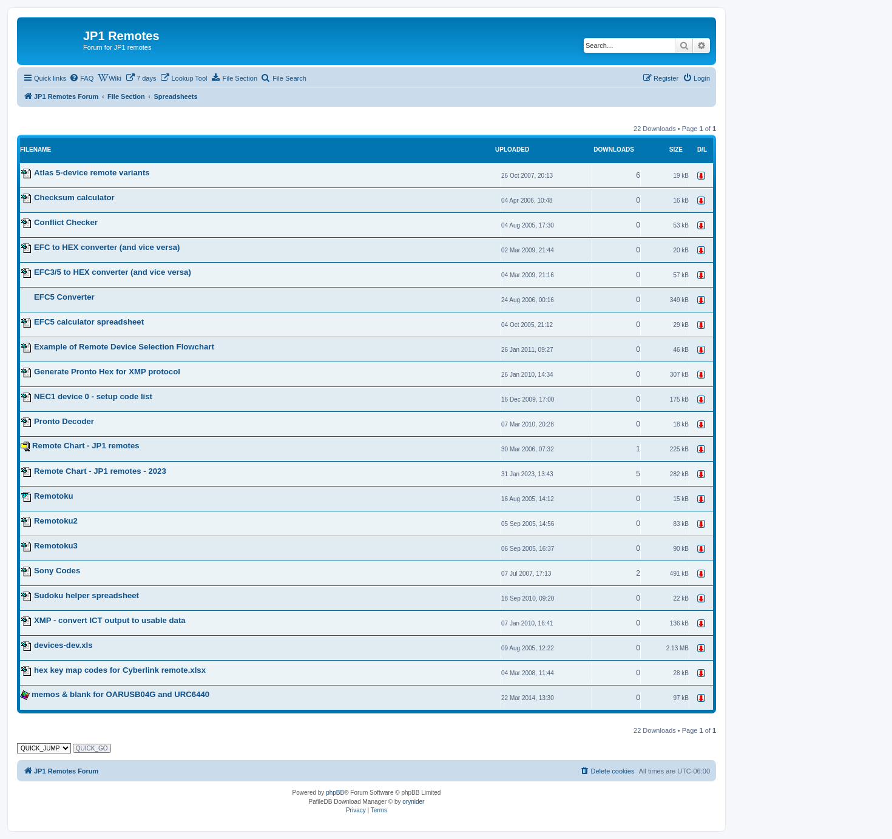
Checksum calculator (74, 197)
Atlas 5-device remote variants (92, 172)
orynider (413, 801)
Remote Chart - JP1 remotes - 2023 (100, 471)
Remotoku (53, 495)
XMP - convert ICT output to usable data (110, 620)
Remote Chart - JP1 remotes (86, 445)
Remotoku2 (56, 520)
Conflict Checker (66, 222)
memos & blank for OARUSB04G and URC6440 (120, 694)
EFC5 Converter (64, 297)
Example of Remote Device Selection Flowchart (124, 346)
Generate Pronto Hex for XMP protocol (107, 371)
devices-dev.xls (63, 645)
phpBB (335, 792)
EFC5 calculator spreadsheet (89, 321)
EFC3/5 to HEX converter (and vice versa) (112, 272)
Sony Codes (57, 570)
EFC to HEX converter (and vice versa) (107, 247)
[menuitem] (81, 78)
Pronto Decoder (64, 421)
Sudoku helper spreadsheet (86, 595)
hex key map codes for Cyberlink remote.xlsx (120, 670)
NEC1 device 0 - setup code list (93, 396)
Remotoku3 (56, 545)
